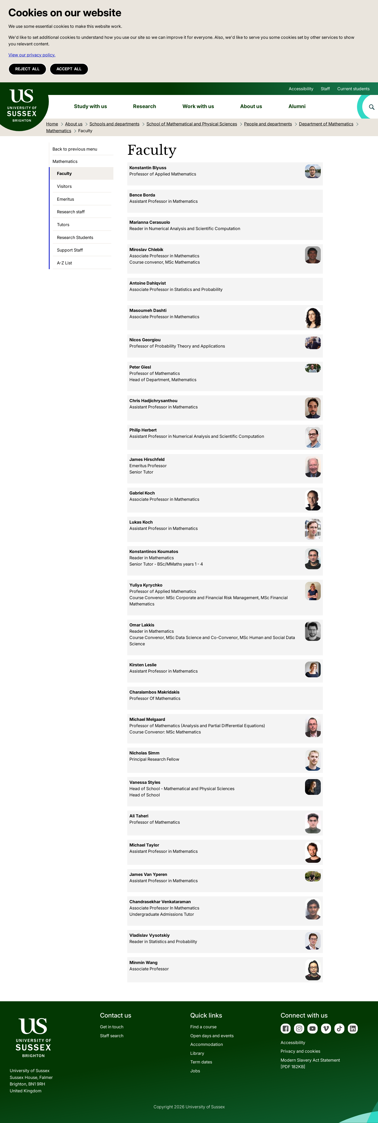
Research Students (75, 237)
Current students (353, 88)
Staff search (111, 1035)
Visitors (64, 186)
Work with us (198, 106)
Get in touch (111, 1026)
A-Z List (64, 262)
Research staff (71, 211)
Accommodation (206, 1044)
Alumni (297, 106)
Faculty (64, 173)
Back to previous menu (74, 149)
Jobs (195, 1070)
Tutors (63, 224)
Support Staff (70, 250)
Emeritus (65, 199)
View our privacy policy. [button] (31, 54)
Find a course (203, 1026)
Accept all (69, 68)
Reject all (27, 68)
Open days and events (212, 1035)
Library (197, 1053)
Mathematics (64, 161)
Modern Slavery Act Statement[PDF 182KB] (310, 1063)
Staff (325, 88)
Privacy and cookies (300, 1051)
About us (251, 106)
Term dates (201, 1062)
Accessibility (301, 88)
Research (144, 106)
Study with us (90, 106)
